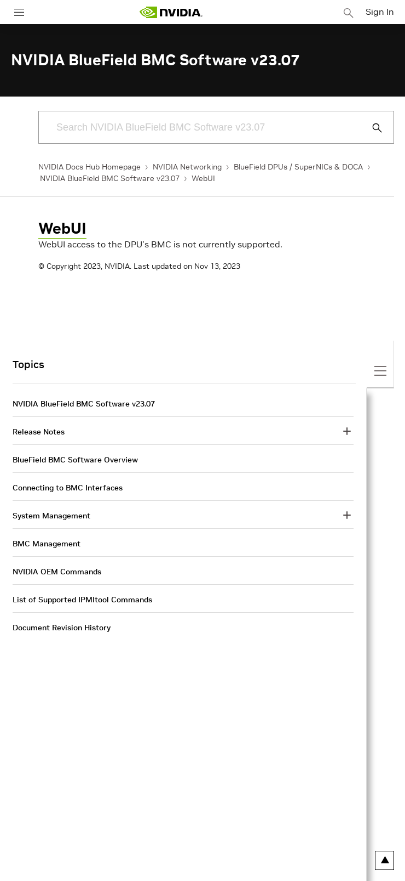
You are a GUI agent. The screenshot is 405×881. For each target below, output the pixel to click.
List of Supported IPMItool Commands (82, 600)
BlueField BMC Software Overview (75, 460)
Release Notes (39, 432)
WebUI (203, 178)
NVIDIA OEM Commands (57, 572)
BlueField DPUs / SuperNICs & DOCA (298, 167)
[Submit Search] (371, 128)
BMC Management (46, 544)
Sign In (380, 11)
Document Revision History (62, 627)
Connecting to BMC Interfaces (68, 488)
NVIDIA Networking (187, 167)
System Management (51, 516)
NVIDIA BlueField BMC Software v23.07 (110, 178)
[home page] (171, 12)
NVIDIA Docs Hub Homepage (89, 167)
